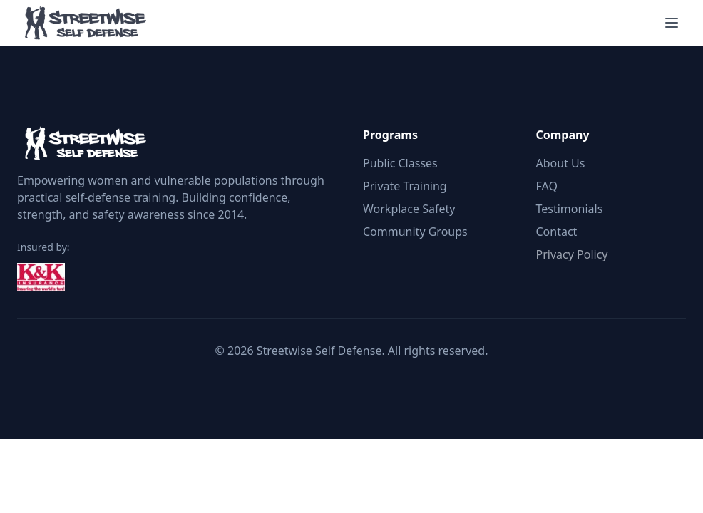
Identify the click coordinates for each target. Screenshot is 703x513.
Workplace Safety (409, 209)
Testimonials (569, 209)
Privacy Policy (572, 254)
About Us (560, 163)
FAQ (547, 186)
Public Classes (400, 163)
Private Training (405, 186)
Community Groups (415, 231)
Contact (557, 231)
